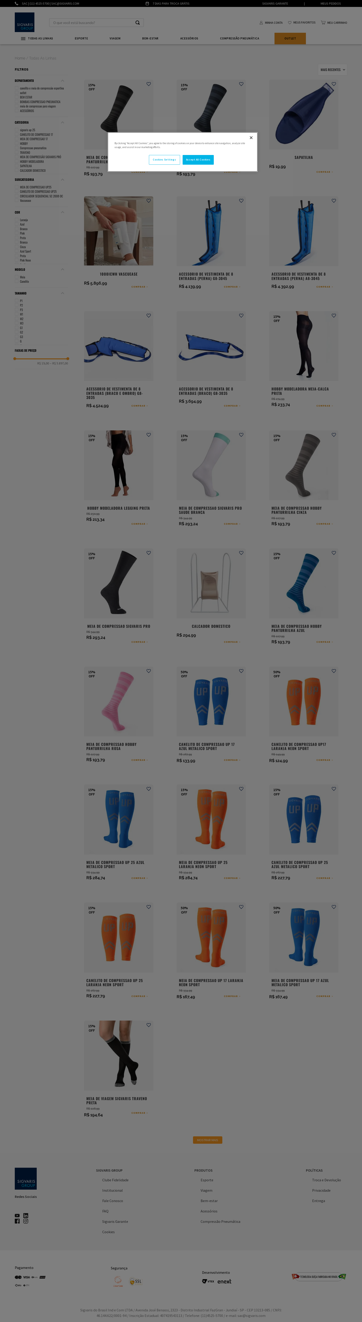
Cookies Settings (164, 159)
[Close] (251, 138)
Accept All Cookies (198, 159)
